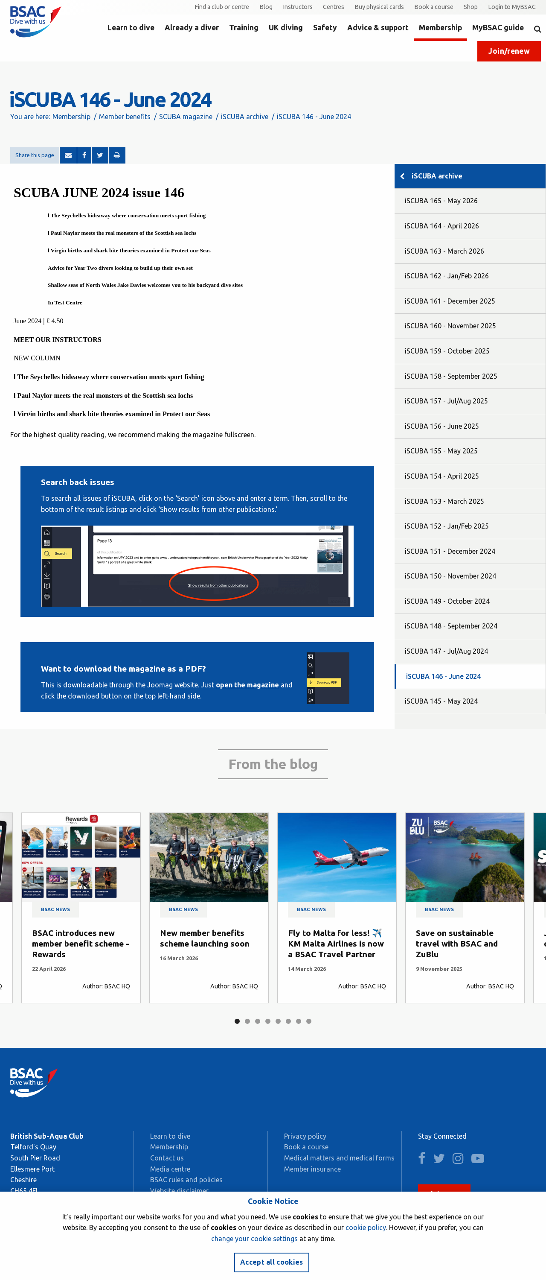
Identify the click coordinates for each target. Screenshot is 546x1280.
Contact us (167, 1158)
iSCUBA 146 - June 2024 (443, 676)
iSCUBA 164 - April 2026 (442, 226)
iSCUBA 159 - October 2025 (447, 351)
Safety (325, 27)
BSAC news (55, 909)
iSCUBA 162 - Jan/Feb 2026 (447, 276)
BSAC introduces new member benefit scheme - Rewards (80, 943)
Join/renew (509, 51)
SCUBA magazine (185, 116)
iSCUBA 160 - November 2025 (450, 326)
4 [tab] (267, 1021)
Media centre (170, 1169)
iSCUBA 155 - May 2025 (441, 451)
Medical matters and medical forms (339, 1158)
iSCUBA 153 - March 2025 (444, 501)
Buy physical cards (379, 6)
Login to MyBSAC (512, 6)
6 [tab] (288, 1021)
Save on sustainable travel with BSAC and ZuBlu (457, 943)
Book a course (433, 6)
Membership (440, 27)
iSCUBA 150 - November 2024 (450, 576)
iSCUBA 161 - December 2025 (450, 301)
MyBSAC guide (498, 27)
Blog (266, 6)
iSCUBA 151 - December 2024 (450, 551)
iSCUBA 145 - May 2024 (441, 701)
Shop (471, 6)
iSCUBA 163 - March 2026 (444, 251)
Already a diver (192, 27)
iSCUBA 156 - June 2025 (442, 426)
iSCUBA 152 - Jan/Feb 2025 (447, 526)
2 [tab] (247, 1021)
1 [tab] (237, 1021)
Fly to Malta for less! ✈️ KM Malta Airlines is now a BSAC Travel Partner (336, 943)
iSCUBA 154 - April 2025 (442, 476)
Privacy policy (305, 1136)
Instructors (298, 6)
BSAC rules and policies (186, 1180)
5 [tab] (278, 1021)
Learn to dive (130, 27)
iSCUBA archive (244, 116)
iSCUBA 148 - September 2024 (451, 626)
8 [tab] (308, 1021)
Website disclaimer (179, 1191)
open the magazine (247, 685)
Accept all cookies (271, 1262)
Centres (333, 6)
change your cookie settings (254, 1238)
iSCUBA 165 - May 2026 (441, 201)
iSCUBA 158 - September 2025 (451, 376)
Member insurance (312, 1169)
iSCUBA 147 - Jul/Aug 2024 (446, 651)
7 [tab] (298, 1021)
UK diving (286, 27)
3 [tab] (257, 1021)
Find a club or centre (222, 6)
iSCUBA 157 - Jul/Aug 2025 (446, 401)
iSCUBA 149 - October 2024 (447, 601)
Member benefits (125, 116)
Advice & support (378, 27)
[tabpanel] (81, 907)
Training (243, 27)
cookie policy (366, 1227)
